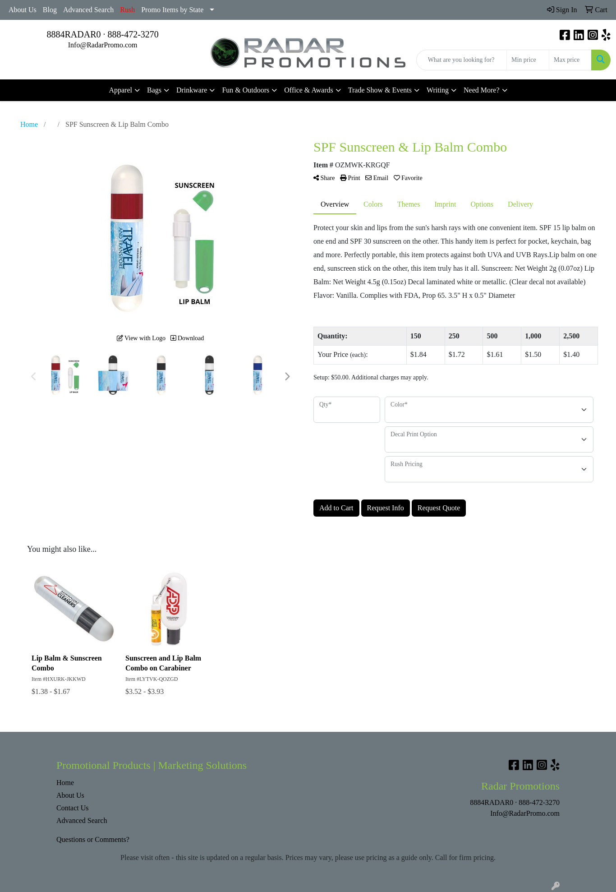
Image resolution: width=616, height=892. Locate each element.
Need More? (482, 90)
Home (65, 782)
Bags (154, 90)
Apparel (120, 90)
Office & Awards (308, 90)
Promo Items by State (172, 10)
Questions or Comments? (92, 839)
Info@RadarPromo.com (103, 45)
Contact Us (72, 808)
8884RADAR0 (73, 34)
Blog (50, 10)
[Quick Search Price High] (570, 60)
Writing (438, 90)
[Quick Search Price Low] (527, 60)
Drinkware (191, 90)
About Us (23, 10)
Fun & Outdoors (245, 90)
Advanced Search (88, 10)
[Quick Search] (461, 60)
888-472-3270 (133, 34)
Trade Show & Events (380, 90)
